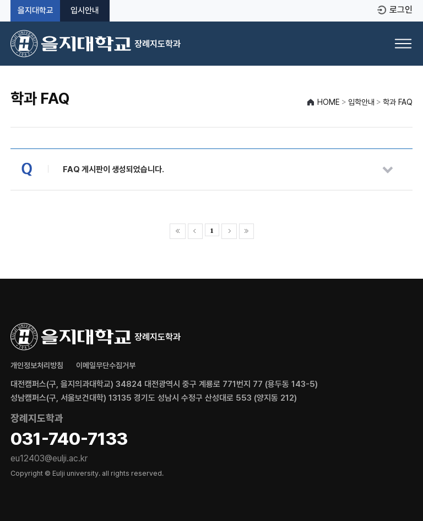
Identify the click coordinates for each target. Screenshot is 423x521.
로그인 (401, 10)
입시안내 (84, 11)
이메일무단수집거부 (105, 365)
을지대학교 (35, 11)
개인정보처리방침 (36, 365)
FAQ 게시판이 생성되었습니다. (113, 169)
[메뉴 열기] (403, 44)
